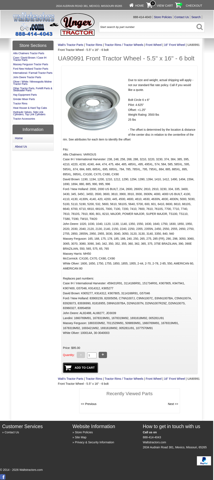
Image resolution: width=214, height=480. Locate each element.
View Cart (165, 5)
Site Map (80, 437)
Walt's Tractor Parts (70, 44)
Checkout (194, 5)
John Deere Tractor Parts (27, 77)
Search (196, 17)
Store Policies (163, 17)
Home (139, 5)
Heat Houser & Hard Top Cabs (30, 108)
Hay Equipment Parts (25, 94)
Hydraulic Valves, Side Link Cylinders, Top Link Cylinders (29, 113)
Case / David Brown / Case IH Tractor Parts (29, 58)
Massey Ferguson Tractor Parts (30, 64)
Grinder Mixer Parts (24, 99)
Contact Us (181, 17)
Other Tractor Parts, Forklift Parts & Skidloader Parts (32, 89)
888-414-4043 (152, 437)
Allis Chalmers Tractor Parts (28, 53)
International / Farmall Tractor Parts (32, 72)
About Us (21, 146)
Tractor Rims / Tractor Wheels (123, 44)
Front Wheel (154, 44)
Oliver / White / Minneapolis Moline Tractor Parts (32, 82)
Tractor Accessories (24, 118)
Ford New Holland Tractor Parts (30, 68)
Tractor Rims (93, 44)
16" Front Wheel (174, 44)
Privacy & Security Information (94, 442)
